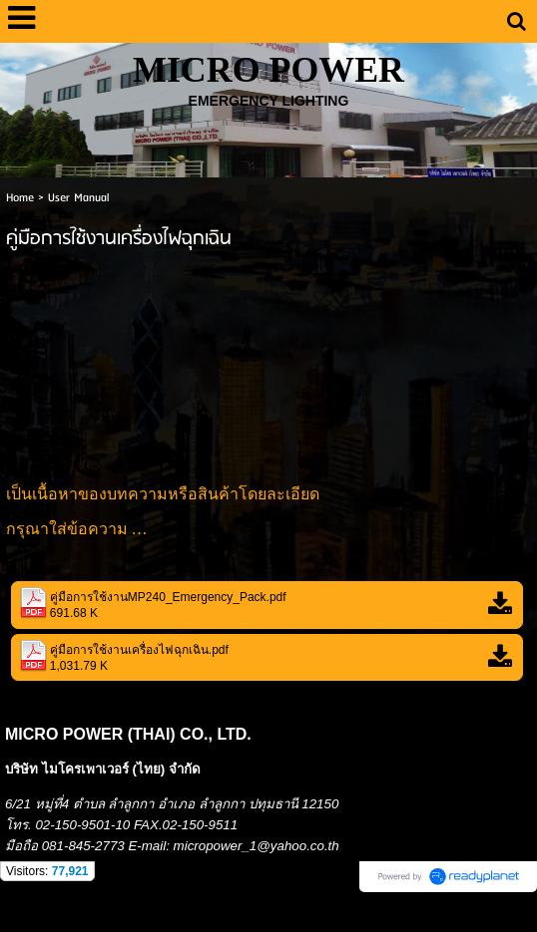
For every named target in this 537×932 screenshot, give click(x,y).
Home (20, 197)
